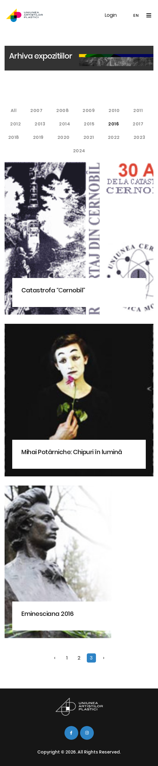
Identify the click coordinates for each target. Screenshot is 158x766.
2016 (113, 124)
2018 (13, 137)
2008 (62, 110)
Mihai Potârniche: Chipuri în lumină (71, 452)
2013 (40, 124)
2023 (139, 137)
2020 (63, 137)
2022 (114, 137)
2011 (138, 110)
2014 (64, 124)
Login (111, 15)
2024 (79, 151)
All (14, 110)
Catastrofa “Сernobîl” (53, 290)
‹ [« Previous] (54, 657)
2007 (36, 110)
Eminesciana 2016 (47, 613)
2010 (113, 110)
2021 (88, 137)
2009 (89, 110)
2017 (138, 124)
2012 (15, 124)
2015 (89, 124)
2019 (38, 137)
